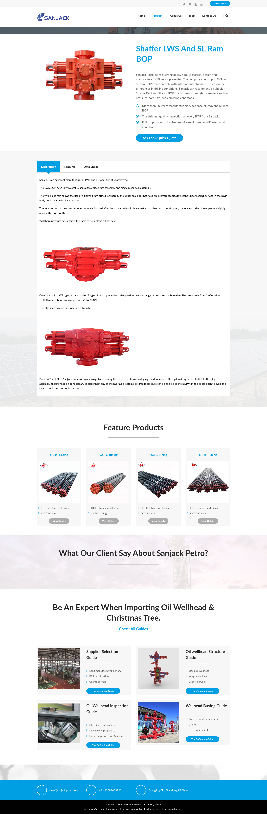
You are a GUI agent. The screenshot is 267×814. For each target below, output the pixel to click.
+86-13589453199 (110, 790)
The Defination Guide (103, 691)
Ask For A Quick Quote (159, 138)
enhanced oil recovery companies (125, 809)
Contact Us (209, 15)
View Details (59, 521)
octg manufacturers (94, 809)
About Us (175, 15)
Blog (192, 15)
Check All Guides (133, 628)
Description (48, 167)
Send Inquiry (220, 3)
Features (70, 167)
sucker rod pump (172, 809)
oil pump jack (153, 809)
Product (157, 15)
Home (141, 15)
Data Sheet (91, 167)
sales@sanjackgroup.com (63, 790)
